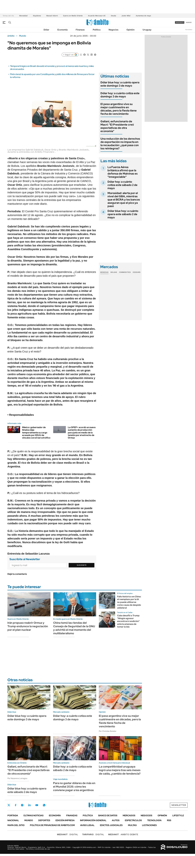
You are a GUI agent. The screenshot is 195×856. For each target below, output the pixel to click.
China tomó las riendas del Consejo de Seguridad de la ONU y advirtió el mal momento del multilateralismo (74, 628)
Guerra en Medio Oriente (73, 16)
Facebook (15, 805)
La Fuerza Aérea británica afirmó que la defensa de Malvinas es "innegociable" (123, 172)
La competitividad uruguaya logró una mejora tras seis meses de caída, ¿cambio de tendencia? (120, 770)
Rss (169, 820)
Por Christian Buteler (107, 731)
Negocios (113, 29)
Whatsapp (44, 805)
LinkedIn (29, 805)
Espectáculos (133, 820)
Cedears (136, 272)
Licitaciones (149, 825)
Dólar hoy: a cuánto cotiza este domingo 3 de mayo (119, 94)
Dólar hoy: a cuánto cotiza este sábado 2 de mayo (122, 185)
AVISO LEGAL (87, 825)
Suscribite (82, 565)
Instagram (22, 805)
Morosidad (23, 16)
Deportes (44, 820)
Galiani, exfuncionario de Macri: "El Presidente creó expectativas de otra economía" (117, 126)
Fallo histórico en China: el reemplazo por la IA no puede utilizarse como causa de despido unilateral (129, 602)
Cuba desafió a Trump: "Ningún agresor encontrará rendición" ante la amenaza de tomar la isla (128, 621)
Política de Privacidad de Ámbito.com (52, 825)
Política (96, 29)
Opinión (130, 29)
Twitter (8, 805)
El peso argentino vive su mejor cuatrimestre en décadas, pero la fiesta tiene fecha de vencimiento (118, 109)
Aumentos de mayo (143, 16)
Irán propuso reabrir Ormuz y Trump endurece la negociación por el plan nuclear (27, 626)
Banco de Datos (107, 815)
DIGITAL (67, 834)
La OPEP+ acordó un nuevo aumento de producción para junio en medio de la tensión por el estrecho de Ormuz (82, 432)
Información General (93, 820)
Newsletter (188, 29)
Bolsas (113, 272)
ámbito (10, 36)
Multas (132, 825)
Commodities (125, 272)
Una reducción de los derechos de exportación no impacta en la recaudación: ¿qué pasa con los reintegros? (120, 143)
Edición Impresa (65, 820)
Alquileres (37, 16)
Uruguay (147, 29)
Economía (62, 29)
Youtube (36, 805)
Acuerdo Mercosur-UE (96, 16)
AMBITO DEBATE (123, 834)
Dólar (46, 29)
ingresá (189, 22)
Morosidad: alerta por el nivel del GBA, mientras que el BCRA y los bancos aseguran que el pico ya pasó (124, 199)
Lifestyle (178, 815)
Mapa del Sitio (16, 825)
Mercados (129, 815)
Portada (12, 815)
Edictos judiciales (111, 825)
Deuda (113, 16)
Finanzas (80, 29)
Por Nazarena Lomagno (17, 778)
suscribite (180, 22)
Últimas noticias (33, 815)
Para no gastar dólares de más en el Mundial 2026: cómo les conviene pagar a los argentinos (74, 786)
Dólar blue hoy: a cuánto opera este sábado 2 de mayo (123, 214)
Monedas (104, 272)
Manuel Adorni (52, 16)
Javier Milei (125, 16)
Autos (115, 820)
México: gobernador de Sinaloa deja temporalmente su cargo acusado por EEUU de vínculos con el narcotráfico (36, 432)
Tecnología (154, 820)
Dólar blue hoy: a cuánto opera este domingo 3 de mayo (119, 84)
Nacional (13, 820)
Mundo (22, 36)
